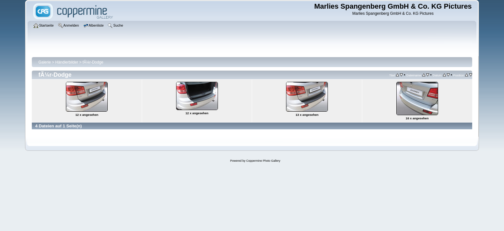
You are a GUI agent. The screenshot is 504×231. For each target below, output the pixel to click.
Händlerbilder (66, 62)
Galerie (44, 62)
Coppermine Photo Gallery (263, 160)
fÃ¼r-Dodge (93, 62)
